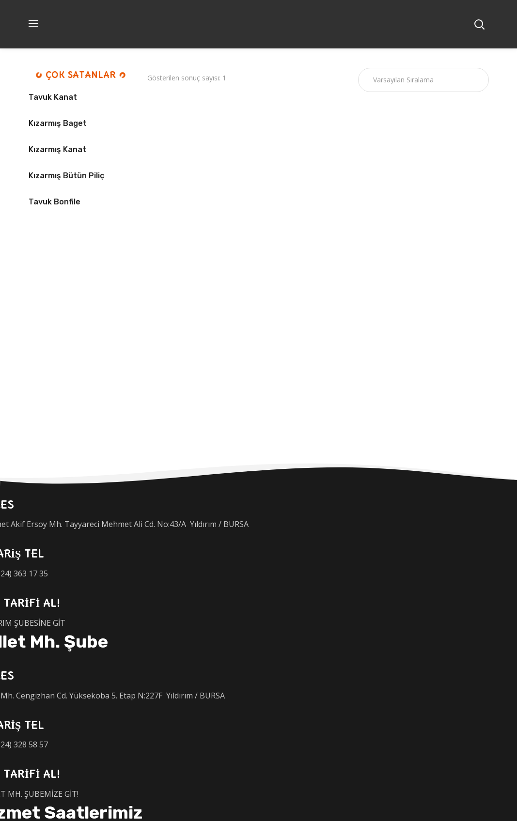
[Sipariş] (423, 80)
